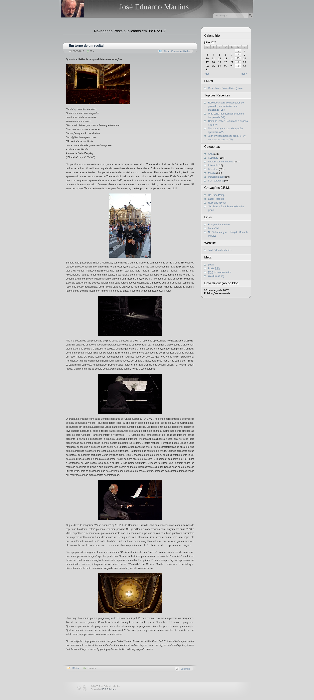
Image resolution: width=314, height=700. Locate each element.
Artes (211, 154)
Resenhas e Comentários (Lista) (225, 88)
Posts (214, 268)
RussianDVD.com (217, 202)
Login (211, 264)
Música (75, 668)
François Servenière (218, 224)
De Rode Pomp (216, 195)
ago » (245, 73)
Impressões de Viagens (220, 161)
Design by (103, 689)
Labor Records (216, 199)
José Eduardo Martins (154, 6)
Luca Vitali (213, 228)
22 (238, 62)
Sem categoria (215, 180)
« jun (206, 73)
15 (238, 58)
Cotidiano (213, 157)
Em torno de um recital (86, 45)
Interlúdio (213, 165)
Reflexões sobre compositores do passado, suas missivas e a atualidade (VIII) (226, 106)
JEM (92, 51)
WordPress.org (216, 276)
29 (238, 66)
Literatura (213, 169)
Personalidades (216, 176)
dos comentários (219, 272)
